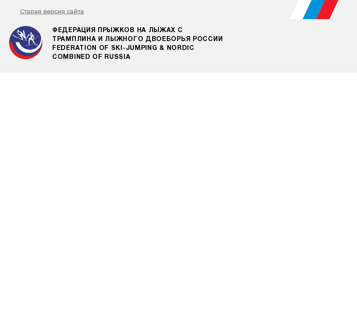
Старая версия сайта (52, 11)
